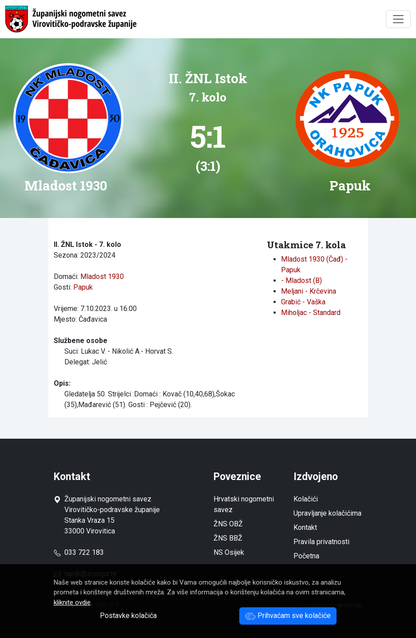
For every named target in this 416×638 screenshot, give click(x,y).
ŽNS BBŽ (228, 538)
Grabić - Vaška (303, 302)
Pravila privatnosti (321, 541)
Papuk (83, 287)
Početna (306, 556)
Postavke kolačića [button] (128, 615)
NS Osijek (229, 552)
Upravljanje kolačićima (327, 513)
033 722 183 (79, 552)
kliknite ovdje (72, 602)
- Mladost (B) (301, 280)
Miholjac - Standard (311, 312)
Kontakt (305, 527)
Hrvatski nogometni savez (244, 504)
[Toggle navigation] (398, 19)
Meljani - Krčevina (308, 291)
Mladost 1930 (102, 276)
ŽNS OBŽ (228, 524)
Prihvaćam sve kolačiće (288, 615)
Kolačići (305, 499)
